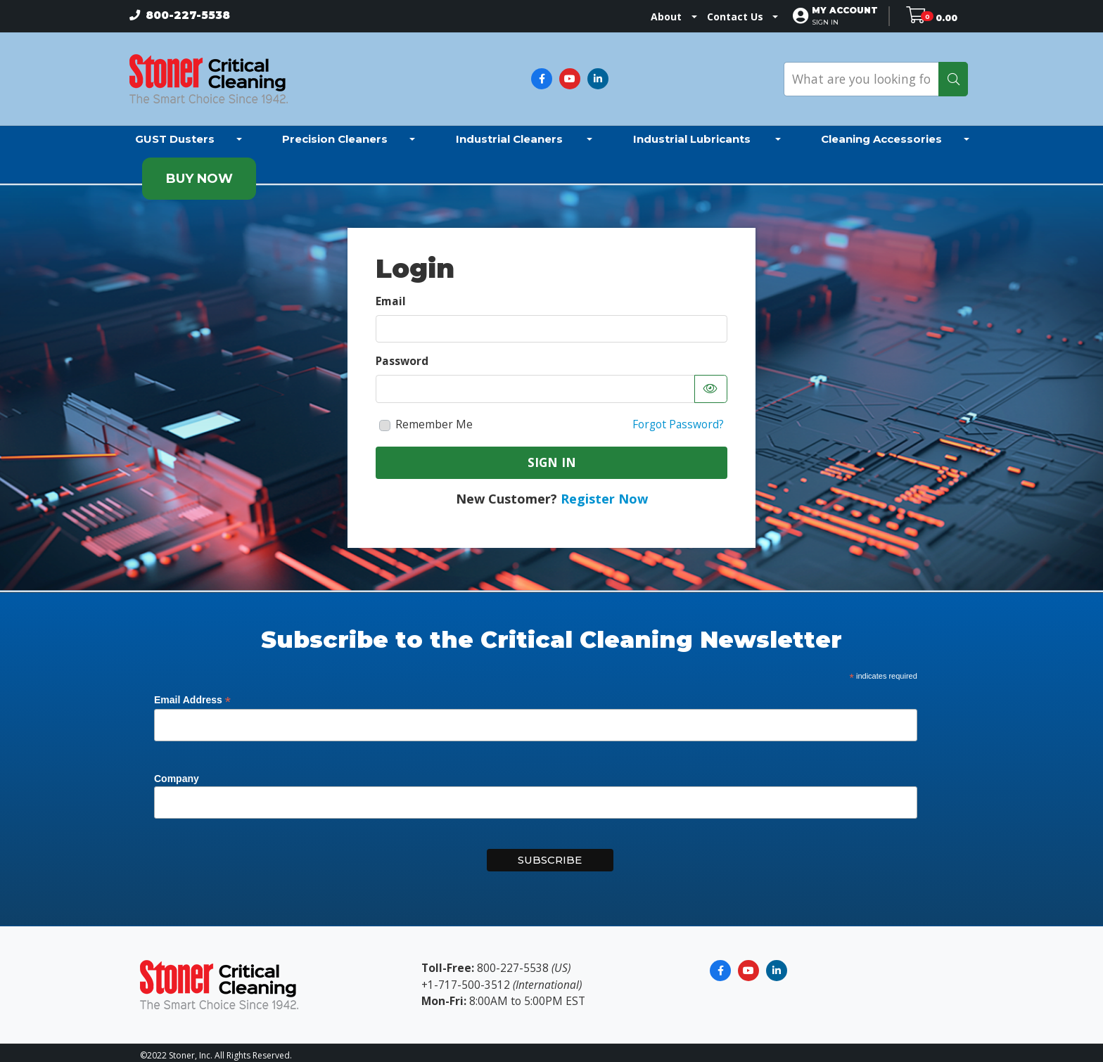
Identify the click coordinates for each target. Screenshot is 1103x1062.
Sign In (552, 455)
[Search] (953, 76)
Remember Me (434, 418)
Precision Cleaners (335, 132)
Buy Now (199, 173)
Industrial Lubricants (693, 132)
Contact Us (741, 16)
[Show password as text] (710, 383)
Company (176, 772)
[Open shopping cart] (920, 16)
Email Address (192, 693)
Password (402, 355)
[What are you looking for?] (861, 76)
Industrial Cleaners (511, 132)
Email (391, 294)
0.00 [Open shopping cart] (946, 16)
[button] (851, 16)
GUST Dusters (175, 132)
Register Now (604, 493)
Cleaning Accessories (881, 132)
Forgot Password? (678, 418)
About (672, 16)
